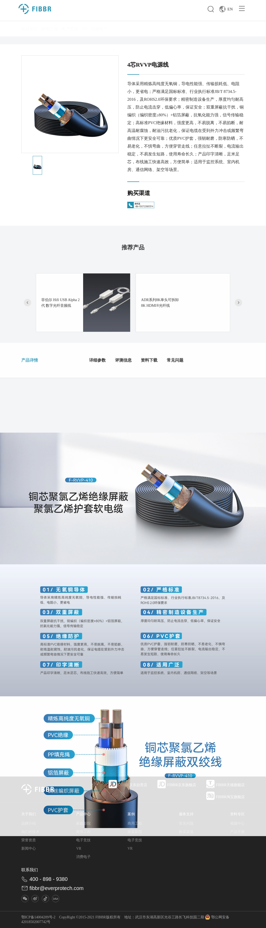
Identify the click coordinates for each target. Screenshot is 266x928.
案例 (131, 814)
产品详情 (32, 385)
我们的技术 (30, 832)
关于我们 (28, 814)
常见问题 (197, 385)
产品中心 (83, 814)
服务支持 (186, 814)
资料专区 (237, 814)
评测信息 (130, 385)
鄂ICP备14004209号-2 (38, 917)
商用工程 (49, 29)
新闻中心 (28, 848)
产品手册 (237, 832)
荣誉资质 (28, 840)
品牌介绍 (28, 823)
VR (84, 29)
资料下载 (164, 385)
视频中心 (237, 823)
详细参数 (97, 385)
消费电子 (99, 29)
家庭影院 (29, 29)
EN (225, 10)
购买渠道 (186, 832)
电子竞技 (70, 29)
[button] (238, 344)
